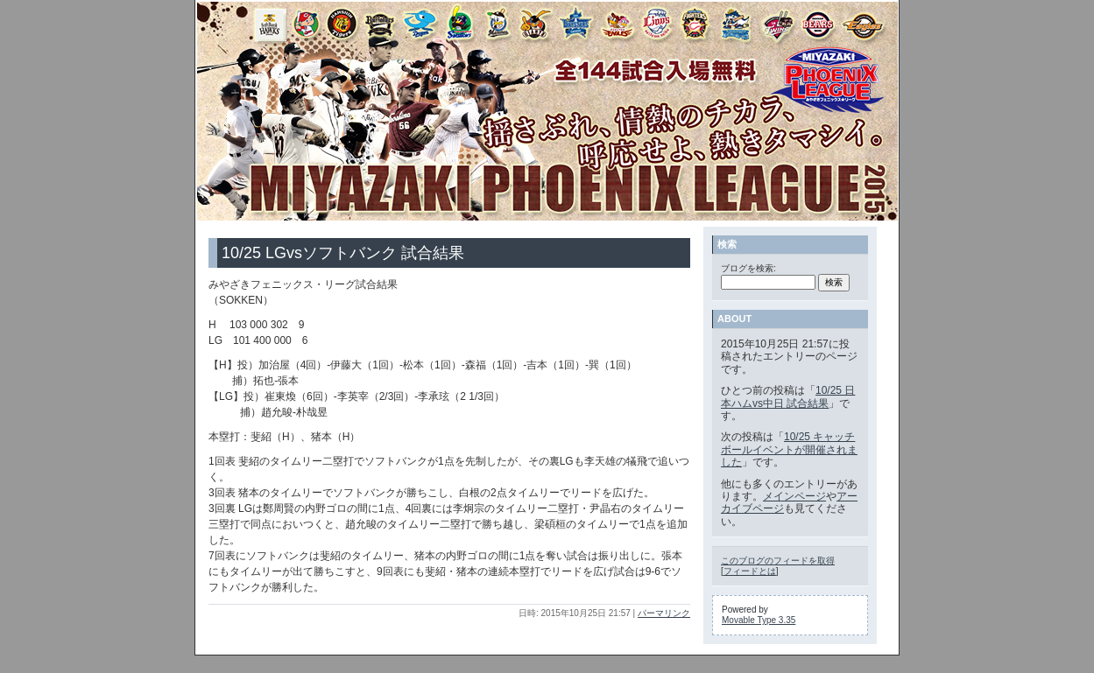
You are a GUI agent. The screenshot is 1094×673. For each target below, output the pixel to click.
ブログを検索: (748, 268)
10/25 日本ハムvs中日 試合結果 (788, 396)
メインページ (794, 496)
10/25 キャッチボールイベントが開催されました (789, 449)
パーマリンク (664, 613)
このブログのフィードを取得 (778, 560)
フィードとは (749, 571)
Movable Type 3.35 (758, 620)
